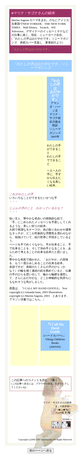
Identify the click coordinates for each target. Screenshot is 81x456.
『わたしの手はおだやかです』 (31, 49)
